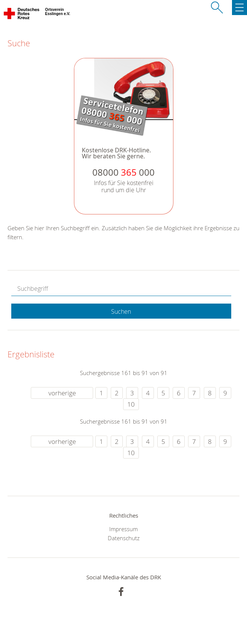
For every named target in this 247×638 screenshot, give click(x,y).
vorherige (62, 393)
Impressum (123, 529)
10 (131, 404)
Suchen (121, 311)
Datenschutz (124, 538)
